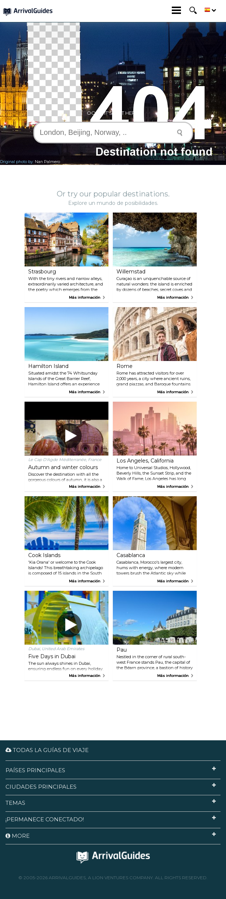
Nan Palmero (47, 161)
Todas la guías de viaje (47, 750)
